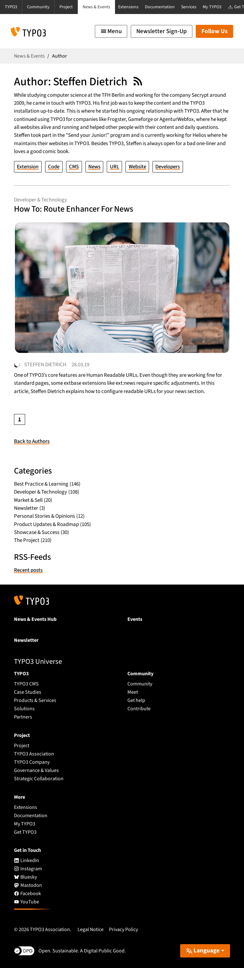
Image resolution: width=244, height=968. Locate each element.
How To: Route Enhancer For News (74, 209)
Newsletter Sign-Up (161, 31)
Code (53, 166)
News (94, 166)
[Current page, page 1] (19, 419)
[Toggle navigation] (111, 31)
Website (137, 166)
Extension (27, 166)
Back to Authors (32, 441)
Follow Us (214, 31)
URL (114, 166)
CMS (74, 166)
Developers (168, 166)
